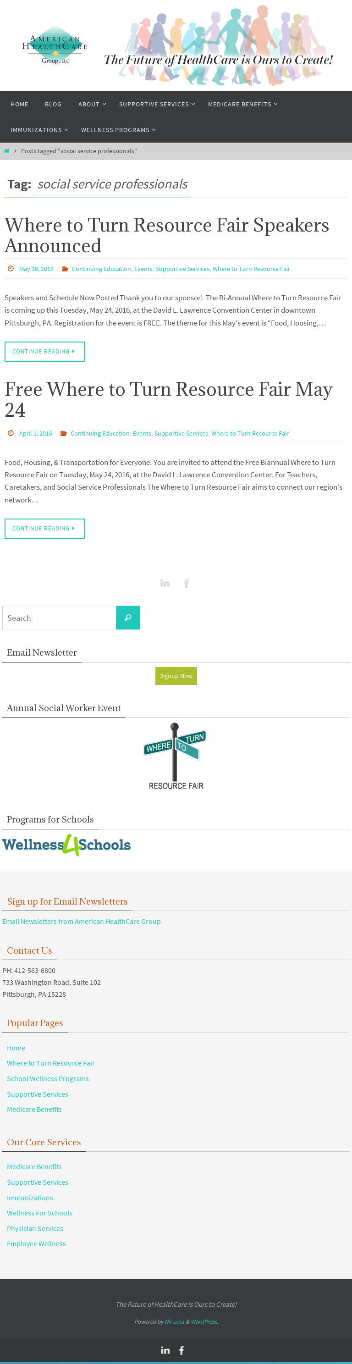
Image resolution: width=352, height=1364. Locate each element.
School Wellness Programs (48, 1080)
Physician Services (35, 1230)
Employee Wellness (36, 1245)
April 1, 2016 (38, 432)
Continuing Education (110, 268)
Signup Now (176, 676)
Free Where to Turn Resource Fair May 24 (169, 399)
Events (157, 268)
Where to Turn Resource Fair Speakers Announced (167, 235)
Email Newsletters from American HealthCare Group (81, 923)
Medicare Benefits (34, 1110)
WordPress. (204, 1324)
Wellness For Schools (39, 1214)
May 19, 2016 (38, 268)
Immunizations (30, 1199)
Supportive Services (200, 268)
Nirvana (174, 1324)
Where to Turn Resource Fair (279, 268)
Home (16, 1049)
